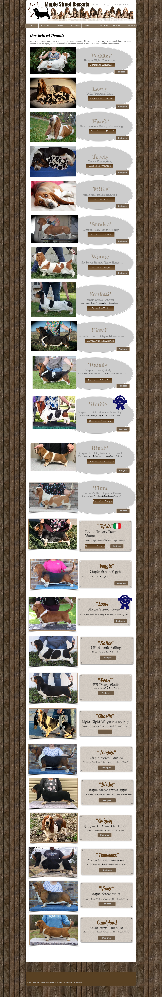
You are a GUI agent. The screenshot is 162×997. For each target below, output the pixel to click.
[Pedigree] (121, 72)
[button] (101, 65)
